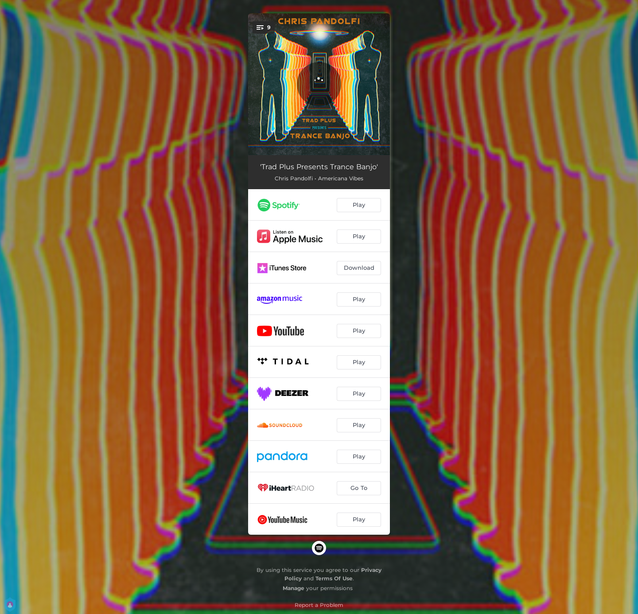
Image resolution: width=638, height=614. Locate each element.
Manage (293, 588)
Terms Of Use (334, 578)
